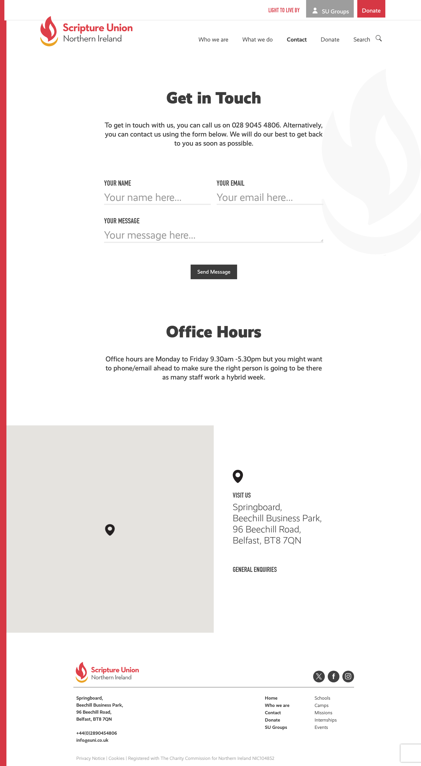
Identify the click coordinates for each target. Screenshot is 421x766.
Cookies (116, 751)
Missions (323, 706)
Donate (372, 10)
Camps (322, 698)
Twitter (319, 670)
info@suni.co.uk (262, 581)
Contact (298, 39)
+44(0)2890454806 (272, 569)
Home (271, 691)
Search (362, 39)
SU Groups (336, 11)
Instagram (348, 670)
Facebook (333, 670)
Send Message (214, 264)
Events (321, 720)
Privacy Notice (90, 751)
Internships (326, 713)
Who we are (214, 39)
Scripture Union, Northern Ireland (87, 31)
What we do (258, 39)
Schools (322, 691)
